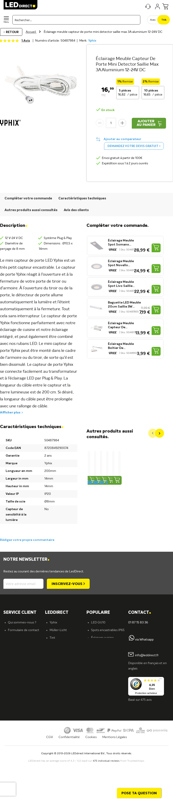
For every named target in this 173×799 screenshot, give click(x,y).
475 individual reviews (106, 797)
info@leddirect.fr (147, 655)
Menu (6, 22)
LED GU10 (98, 622)
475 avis (146, 699)
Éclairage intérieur (62, 714)
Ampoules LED (60, 676)
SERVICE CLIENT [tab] (19, 613)
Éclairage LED (59, 668)
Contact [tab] (139, 612)
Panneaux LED (101, 668)
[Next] (159, 433)
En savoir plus (59, 737)
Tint (52, 637)
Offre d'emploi (60, 729)
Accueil (31, 31)
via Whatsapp (144, 639)
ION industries (60, 660)
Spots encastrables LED (107, 660)
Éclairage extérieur (63, 721)
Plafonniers (57, 706)
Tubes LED (98, 683)
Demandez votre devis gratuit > (133, 146)
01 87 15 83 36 (138, 622)
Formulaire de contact (23, 630)
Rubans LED (58, 691)
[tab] (66, 612)
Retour (12, 32)
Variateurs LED (101, 653)
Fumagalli (56, 645)
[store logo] (20, 4)
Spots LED (57, 683)
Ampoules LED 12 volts (107, 645)
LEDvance (57, 653)
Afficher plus (10, 412)
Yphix (92, 40)
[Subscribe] (68, 584)
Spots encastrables (63, 699)
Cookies (91, 773)
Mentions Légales (114, 773)
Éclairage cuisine (102, 637)
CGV (49, 773)
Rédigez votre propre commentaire (27, 540)
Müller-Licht (58, 630)
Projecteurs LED (102, 676)
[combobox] (76, 20)
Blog (94, 691)
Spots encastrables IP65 (108, 630)
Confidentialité (69, 773)
